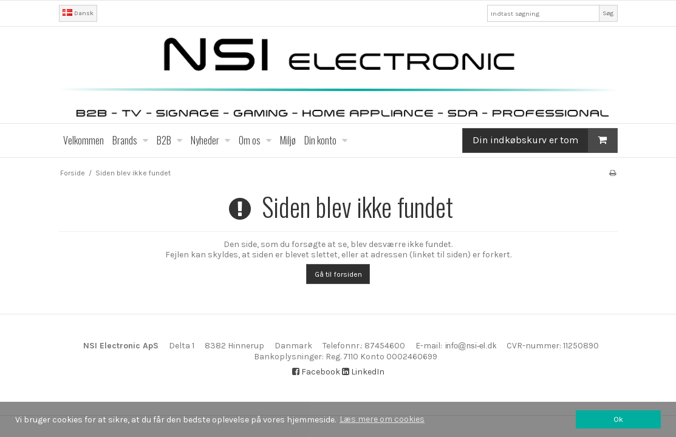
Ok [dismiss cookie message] (618, 419)
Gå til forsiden (338, 274)
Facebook (316, 372)
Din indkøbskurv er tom (545, 140)
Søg (608, 13)
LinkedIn (363, 372)
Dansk (78, 13)
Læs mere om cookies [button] (382, 419)
